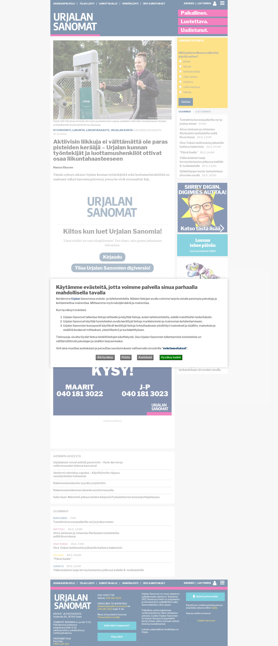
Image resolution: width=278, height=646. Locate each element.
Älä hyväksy (105, 357)
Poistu (126, 357)
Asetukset (145, 357)
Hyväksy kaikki (171, 357)
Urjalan (75, 298)
